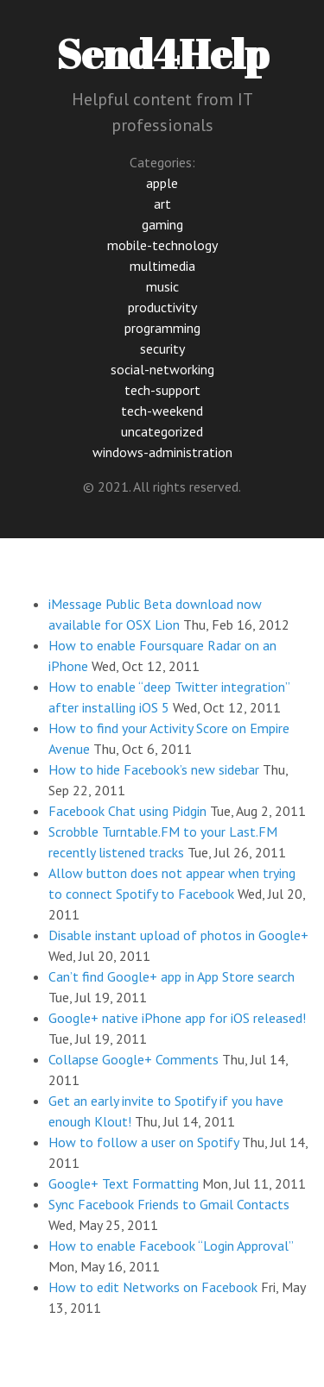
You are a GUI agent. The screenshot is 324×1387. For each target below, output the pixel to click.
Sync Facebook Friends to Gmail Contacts (168, 1204)
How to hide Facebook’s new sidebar (153, 769)
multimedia (162, 265)
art (162, 203)
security (162, 348)
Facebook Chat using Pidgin (127, 810)
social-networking (162, 369)
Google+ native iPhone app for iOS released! (177, 1017)
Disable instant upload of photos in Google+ (178, 935)
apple (162, 182)
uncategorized (162, 431)
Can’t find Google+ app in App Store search (171, 976)
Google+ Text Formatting (123, 1183)
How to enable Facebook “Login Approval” (170, 1245)
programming (162, 327)
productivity (162, 307)
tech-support (162, 390)
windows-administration (162, 452)
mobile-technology (162, 245)
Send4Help (162, 53)
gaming (162, 224)
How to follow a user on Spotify (143, 1142)
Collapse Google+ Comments (133, 1059)
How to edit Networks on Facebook (152, 1287)
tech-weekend (162, 410)
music (162, 286)
